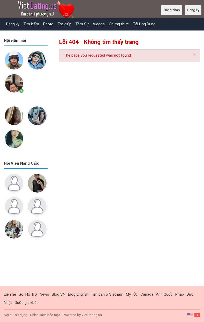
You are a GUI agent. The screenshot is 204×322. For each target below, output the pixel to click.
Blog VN (58, 294)
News (44, 294)
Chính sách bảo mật (45, 315)
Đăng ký (12, 24)
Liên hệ (10, 294)
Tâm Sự (82, 24)
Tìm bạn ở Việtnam (107, 294)
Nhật (8, 302)
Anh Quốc (164, 294)
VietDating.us (91, 315)
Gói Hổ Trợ (28, 294)
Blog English (78, 294)
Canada (146, 294)
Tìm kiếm (31, 24)
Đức (189, 294)
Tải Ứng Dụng (144, 24)
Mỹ (128, 294)
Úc (135, 294)
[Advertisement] (25, 267)
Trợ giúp (64, 24)
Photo (48, 24)
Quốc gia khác (26, 302)
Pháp (179, 294)
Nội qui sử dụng (15, 315)
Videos (99, 24)
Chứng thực (119, 24)
